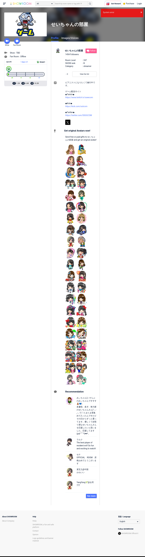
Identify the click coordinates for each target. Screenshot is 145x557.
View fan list (84, 74)
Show (7, 42)
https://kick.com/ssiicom (76, 106)
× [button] (141, 12)
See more (91, 496)
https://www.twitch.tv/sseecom (79, 97)
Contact (36, 531)
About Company (8, 521)
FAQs (35, 521)
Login (139, 3)
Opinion (35, 535)
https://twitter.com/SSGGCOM (78, 115)
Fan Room (17, 42)
